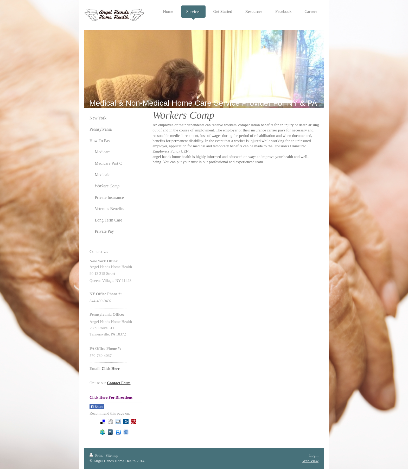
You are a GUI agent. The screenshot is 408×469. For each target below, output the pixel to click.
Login (313, 455)
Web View (310, 461)
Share (97, 407)
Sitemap (111, 455)
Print (97, 455)
